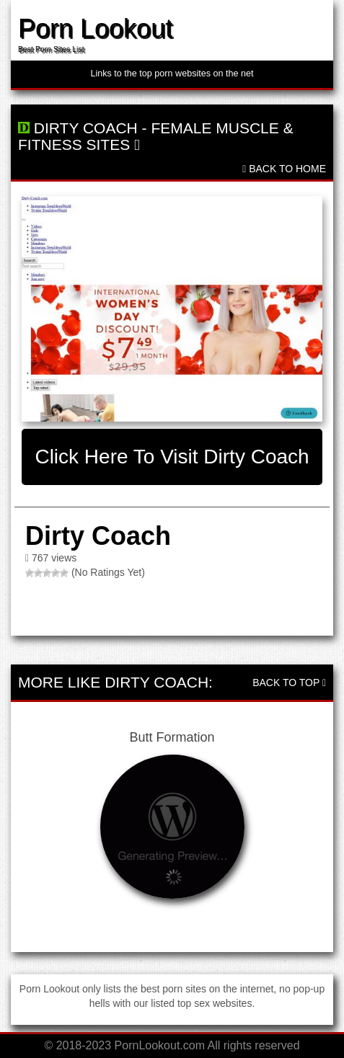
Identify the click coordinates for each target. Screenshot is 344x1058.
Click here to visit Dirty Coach (172, 456)
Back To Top (289, 682)
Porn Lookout (95, 28)
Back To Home (284, 168)
